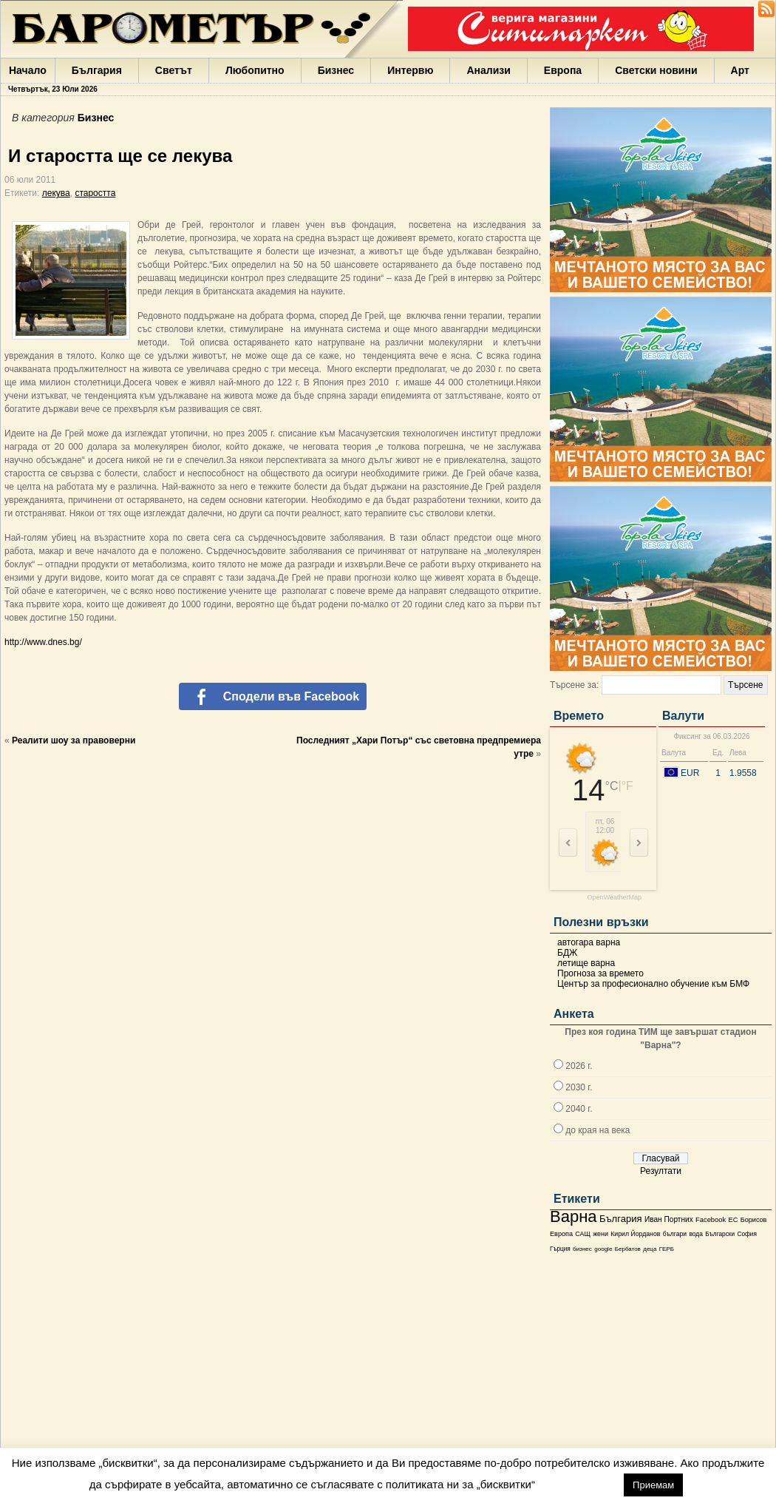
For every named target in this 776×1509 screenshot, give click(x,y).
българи (675, 1234)
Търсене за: (574, 685)
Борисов (754, 1219)
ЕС (733, 1219)
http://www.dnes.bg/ (43, 642)
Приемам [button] (653, 1485)
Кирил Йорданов (635, 1234)
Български (720, 1234)
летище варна (586, 963)
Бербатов (628, 1249)
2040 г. (578, 1109)
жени (600, 1234)
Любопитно (255, 70)
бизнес (582, 1249)
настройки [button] (579, 1484)
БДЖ (567, 953)
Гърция (560, 1249)
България (97, 70)
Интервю (410, 70)
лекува (56, 193)
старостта (95, 193)
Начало (28, 70)
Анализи (488, 70)
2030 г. (578, 1087)
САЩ (582, 1234)
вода (695, 1234)
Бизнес (336, 70)
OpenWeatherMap (614, 897)
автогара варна (588, 942)
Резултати (660, 1171)
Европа (563, 70)
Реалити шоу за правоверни (73, 740)
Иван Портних (668, 1219)
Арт (740, 70)
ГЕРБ (666, 1249)
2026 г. (578, 1066)
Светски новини (656, 70)
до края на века (597, 1130)
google (603, 1249)
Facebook (710, 1219)
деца (649, 1249)
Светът (173, 70)
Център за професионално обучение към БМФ (653, 984)
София (746, 1234)
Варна (573, 1216)
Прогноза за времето (600, 973)
